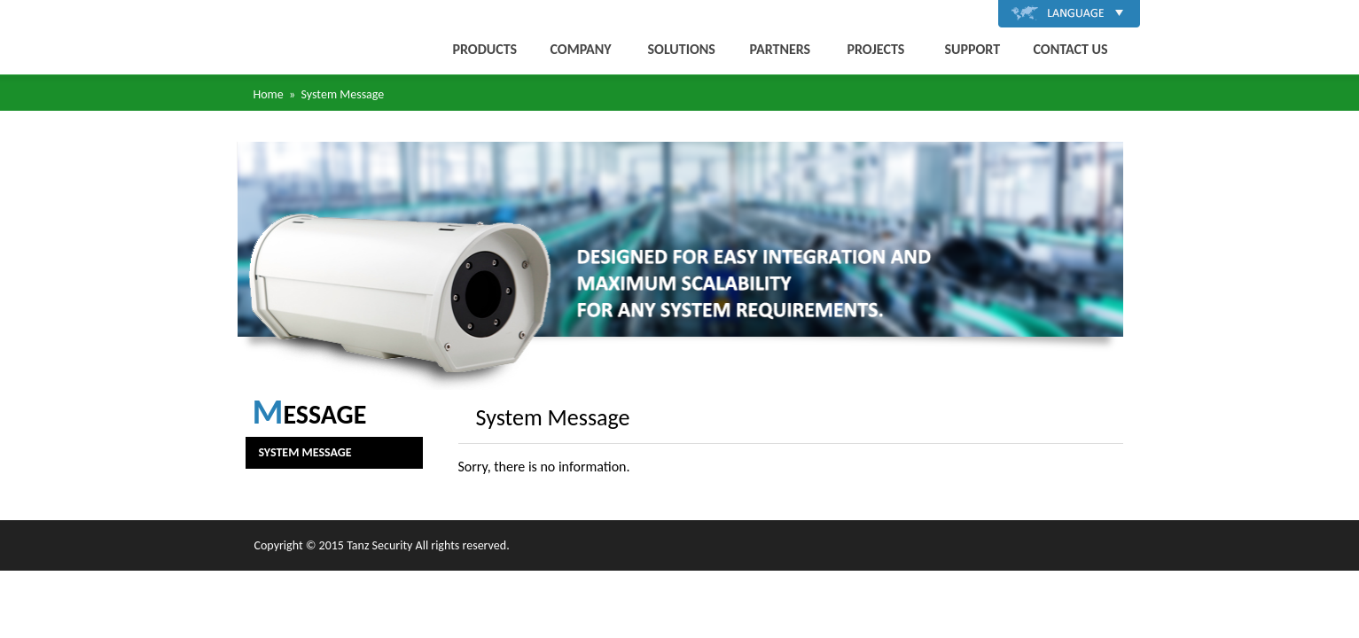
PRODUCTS (485, 49)
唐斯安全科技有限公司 (292, 37)
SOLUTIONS (681, 49)
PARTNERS (780, 49)
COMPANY (581, 49)
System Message (305, 452)
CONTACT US (1071, 49)
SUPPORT (973, 49)
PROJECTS (876, 49)
